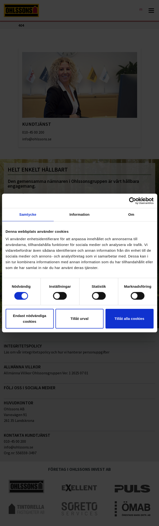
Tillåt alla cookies (129, 319)
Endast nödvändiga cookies (29, 318)
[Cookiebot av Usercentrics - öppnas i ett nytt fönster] (132, 200)
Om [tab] (131, 214)
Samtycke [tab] (27, 214)
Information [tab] (80, 214)
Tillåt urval (79, 319)
